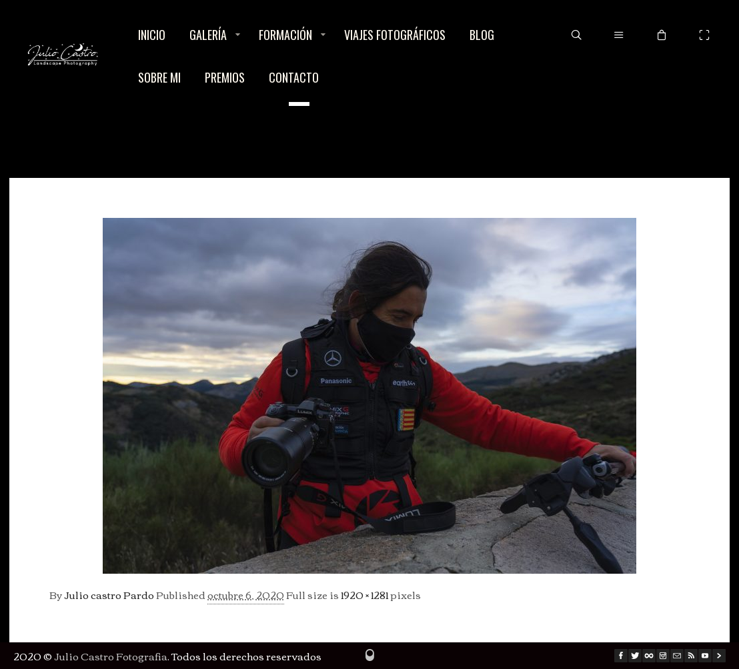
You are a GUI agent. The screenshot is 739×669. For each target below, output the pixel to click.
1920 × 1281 (364, 594)
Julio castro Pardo (109, 594)
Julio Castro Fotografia (110, 655)
